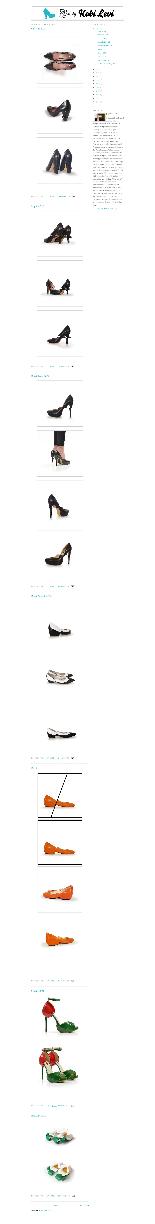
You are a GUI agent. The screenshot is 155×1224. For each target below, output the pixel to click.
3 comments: (64, 758)
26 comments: (64, 196)
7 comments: (64, 366)
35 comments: (64, 1196)
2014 (98, 87)
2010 (98, 102)
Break (34, 768)
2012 (98, 95)
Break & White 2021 (42, 596)
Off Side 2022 (38, 28)
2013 (98, 91)
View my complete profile (105, 209)
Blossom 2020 (38, 1115)
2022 (98, 28)
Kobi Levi (113, 114)
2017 (98, 76)
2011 (98, 98)
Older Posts (84, 1205)
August (101, 32)
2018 (98, 73)
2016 (98, 80)
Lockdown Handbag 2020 (106, 64)
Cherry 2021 (37, 991)
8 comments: (64, 981)
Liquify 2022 (38, 206)
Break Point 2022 (40, 376)
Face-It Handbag (103, 60)
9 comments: (64, 586)
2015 (98, 84)
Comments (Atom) (48, 1210)
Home (56, 1205)
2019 (98, 69)
